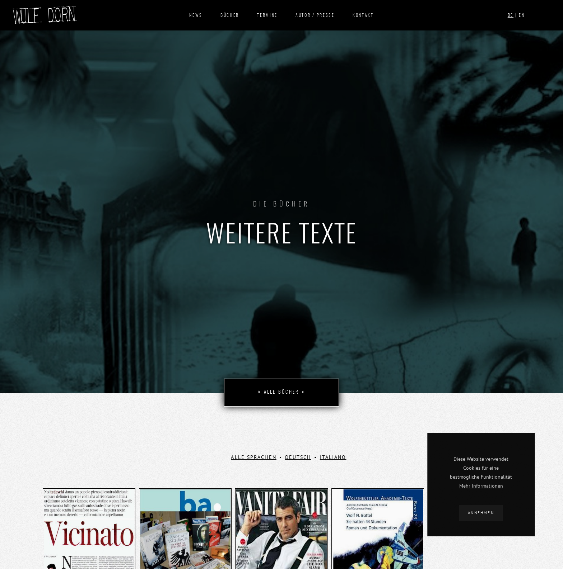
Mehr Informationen (481, 486)
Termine (267, 15)
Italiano (333, 457)
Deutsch (298, 457)
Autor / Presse (315, 15)
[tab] (281, 392)
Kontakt (363, 15)
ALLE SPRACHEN (253, 457)
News (196, 15)
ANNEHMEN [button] (481, 512)
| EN (516, 15)
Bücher (229, 15)
